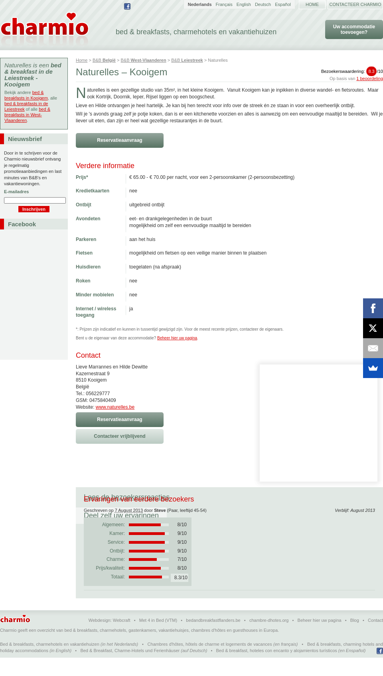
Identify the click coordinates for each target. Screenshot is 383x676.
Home (312, 4)
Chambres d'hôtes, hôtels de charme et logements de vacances (210, 662)
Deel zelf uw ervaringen (223, 497)
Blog (354, 638)
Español (283, 4)
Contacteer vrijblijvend (119, 436)
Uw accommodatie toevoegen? (354, 29)
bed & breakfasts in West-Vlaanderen (27, 115)
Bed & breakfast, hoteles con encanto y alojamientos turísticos (276, 668)
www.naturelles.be (115, 407)
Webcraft (121, 638)
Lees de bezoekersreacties (127, 497)
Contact (375, 638)
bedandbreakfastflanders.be (213, 638)
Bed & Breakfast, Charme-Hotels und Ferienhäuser (130, 668)
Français (224, 4)
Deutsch (263, 4)
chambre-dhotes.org (268, 638)
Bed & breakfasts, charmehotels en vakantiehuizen (49, 662)
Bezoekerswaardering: (352, 71)
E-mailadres (16, 191)
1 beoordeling (369, 78)
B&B (104, 60)
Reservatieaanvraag (119, 140)
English (244, 4)
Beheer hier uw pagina (177, 338)
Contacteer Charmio (355, 4)
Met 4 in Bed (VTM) (158, 638)
